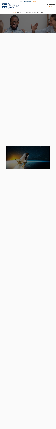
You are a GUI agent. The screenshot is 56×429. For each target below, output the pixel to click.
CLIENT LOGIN (51, 4)
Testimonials (28, 12)
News (42, 12)
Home (14, 12)
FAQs (18, 12)
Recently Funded (35, 12)
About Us (22, 12)
